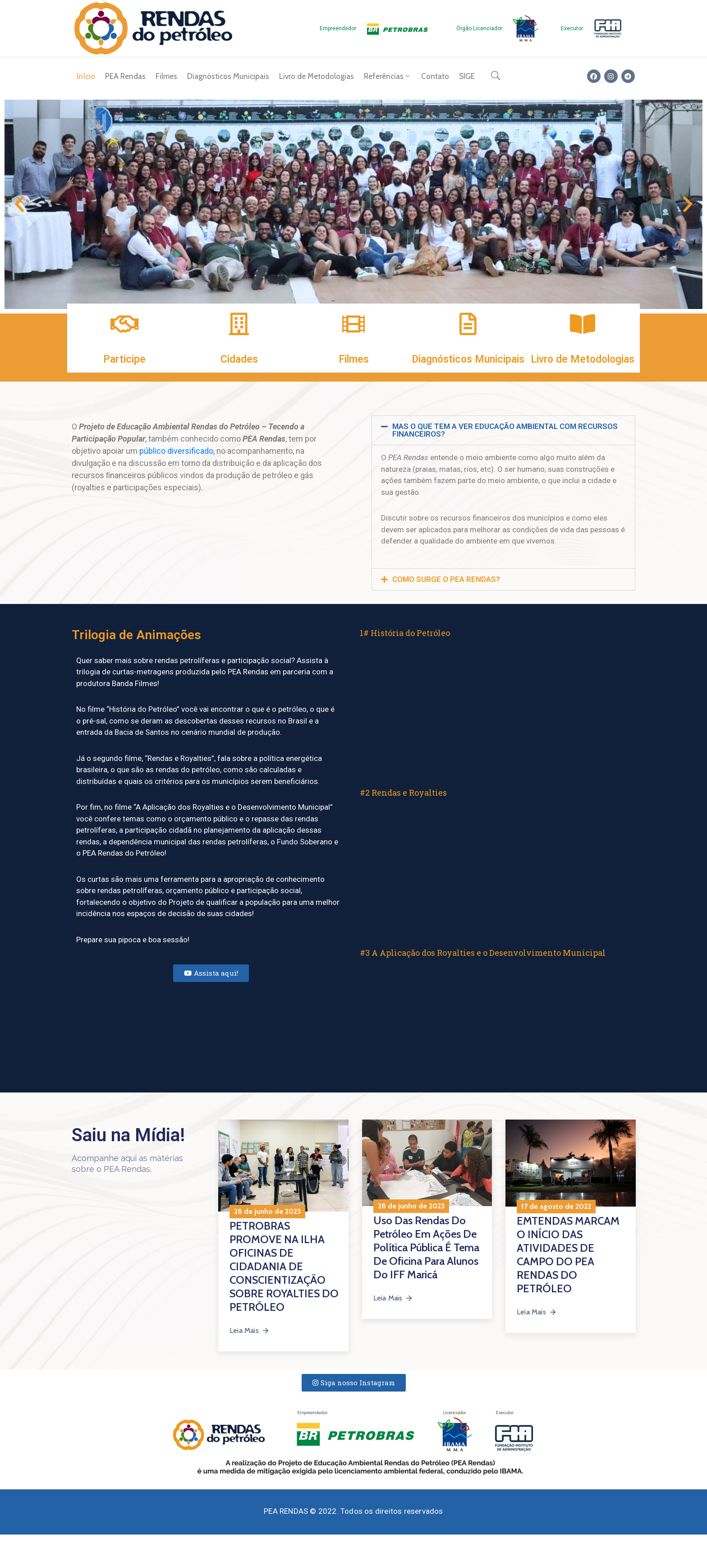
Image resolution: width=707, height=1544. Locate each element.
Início (86, 76)
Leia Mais (250, 1330)
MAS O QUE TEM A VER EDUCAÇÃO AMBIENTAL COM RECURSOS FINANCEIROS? (505, 430)
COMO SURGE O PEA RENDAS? (446, 579)
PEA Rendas (125, 76)
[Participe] (124, 324)
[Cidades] (239, 324)
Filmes (166, 76)
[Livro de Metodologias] (582, 324)
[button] (19, 204)
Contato (435, 76)
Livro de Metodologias (316, 76)
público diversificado (176, 451)
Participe (124, 359)
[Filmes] (353, 324)
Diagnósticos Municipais (228, 76)
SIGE (467, 76)
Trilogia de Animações (136, 634)
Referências (387, 76)
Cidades (239, 359)
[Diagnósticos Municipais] (468, 324)
